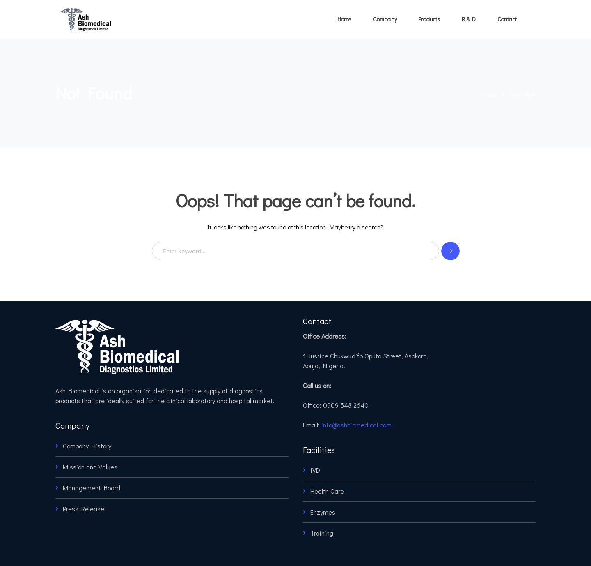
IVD (315, 470)
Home (489, 94)
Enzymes (322, 512)
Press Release (83, 508)
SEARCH (450, 251)
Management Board (91, 487)
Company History (87, 445)
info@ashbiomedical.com (356, 424)
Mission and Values (90, 466)
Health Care (327, 491)
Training (321, 533)
